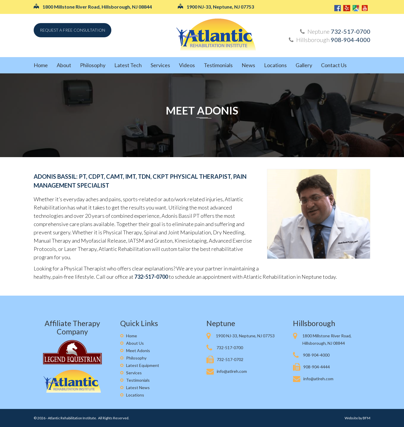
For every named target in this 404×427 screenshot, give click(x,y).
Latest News (138, 387)
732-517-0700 (350, 31)
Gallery (304, 65)
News (248, 65)
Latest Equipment (142, 365)
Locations (275, 65)
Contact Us (334, 65)
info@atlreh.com (232, 371)
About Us (135, 343)
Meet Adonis (202, 110)
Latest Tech (128, 65)
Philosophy (92, 65)
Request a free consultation (72, 30)
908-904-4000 (350, 39)
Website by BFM (357, 418)
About (64, 65)
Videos (187, 65)
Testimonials (218, 65)
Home (41, 65)
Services (160, 65)
